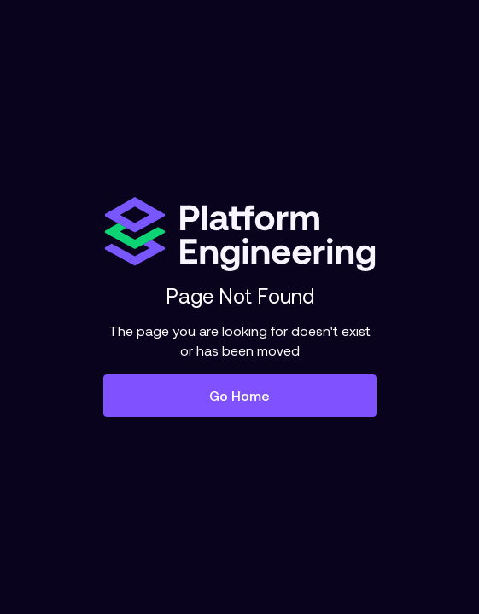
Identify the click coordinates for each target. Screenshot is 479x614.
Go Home (239, 395)
